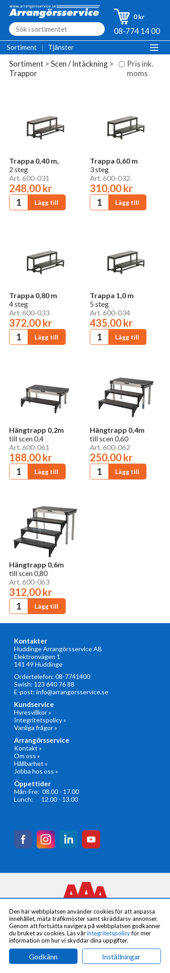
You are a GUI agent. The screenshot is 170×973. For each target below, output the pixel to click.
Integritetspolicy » (40, 720)
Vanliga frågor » (35, 727)
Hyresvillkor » (32, 712)
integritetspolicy (108, 933)
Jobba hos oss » (36, 771)
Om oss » (27, 756)
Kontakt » (28, 748)
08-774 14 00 (137, 31)
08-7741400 (72, 676)
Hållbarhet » (31, 763)
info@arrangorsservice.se (72, 692)
